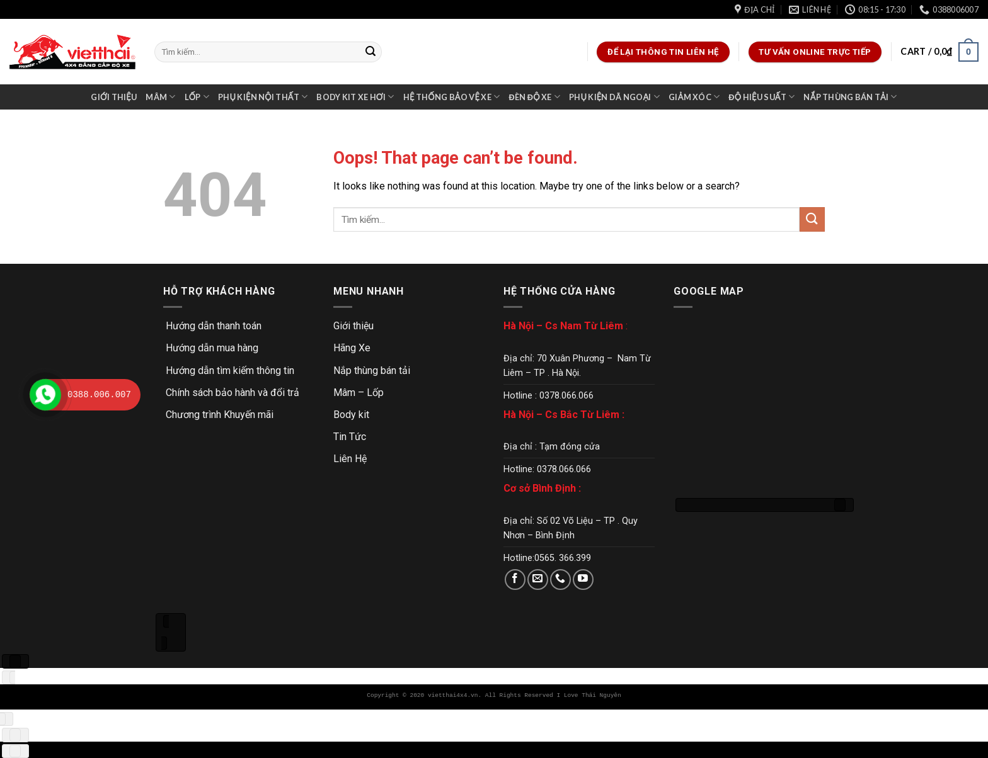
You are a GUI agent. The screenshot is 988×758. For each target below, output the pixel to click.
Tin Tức (349, 437)
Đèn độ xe (534, 97)
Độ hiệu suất (761, 97)
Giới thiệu (114, 97)
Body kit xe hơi (355, 97)
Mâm (160, 97)
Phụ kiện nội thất (263, 97)
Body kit (351, 415)
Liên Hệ (350, 459)
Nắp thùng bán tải (850, 97)
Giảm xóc (694, 97)
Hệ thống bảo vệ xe (451, 97)
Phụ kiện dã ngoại (614, 97)
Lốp (197, 97)
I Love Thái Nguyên (588, 695)
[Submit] (370, 52)
